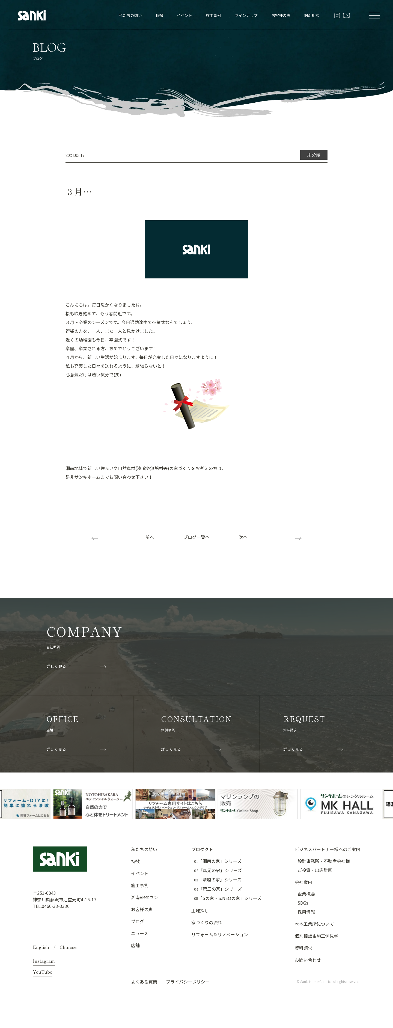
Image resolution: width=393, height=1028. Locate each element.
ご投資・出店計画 (314, 870)
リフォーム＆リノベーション (219, 934)
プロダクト (202, 849)
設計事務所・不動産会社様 (323, 861)
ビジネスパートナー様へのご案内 (327, 849)
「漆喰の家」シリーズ (218, 880)
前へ (149, 537)
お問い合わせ (308, 959)
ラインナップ (246, 15)
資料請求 (303, 947)
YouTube (42, 971)
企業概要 (306, 893)
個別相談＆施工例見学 (316, 935)
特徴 (159, 15)
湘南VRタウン (144, 897)
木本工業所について (314, 923)
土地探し (200, 910)
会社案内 (303, 882)
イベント (184, 15)
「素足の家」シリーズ (218, 870)
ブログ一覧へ (196, 537)
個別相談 (311, 15)
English (41, 947)
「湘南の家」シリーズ (218, 861)
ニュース (139, 933)
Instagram (44, 961)
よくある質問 (144, 981)
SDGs (302, 902)
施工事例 (213, 15)
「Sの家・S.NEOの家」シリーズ (227, 898)
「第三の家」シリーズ (218, 889)
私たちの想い (130, 15)
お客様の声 (280, 15)
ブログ (137, 921)
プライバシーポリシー (188, 981)
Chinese (68, 947)
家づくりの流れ (206, 922)
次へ (243, 537)
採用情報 (306, 911)
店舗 (135, 945)
